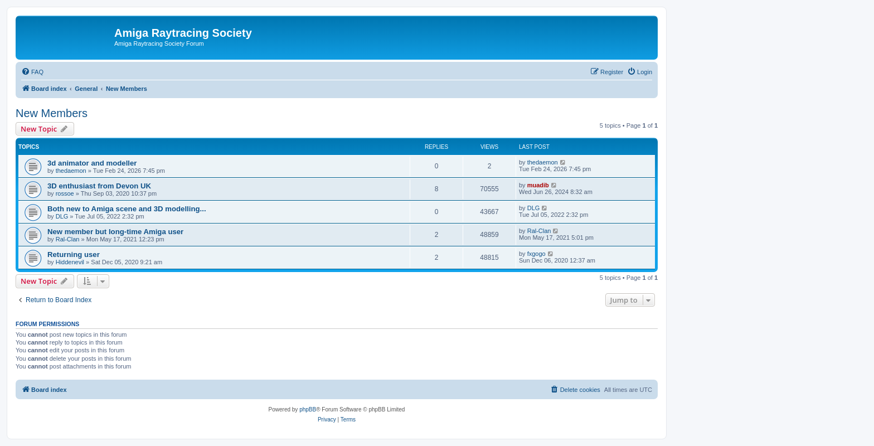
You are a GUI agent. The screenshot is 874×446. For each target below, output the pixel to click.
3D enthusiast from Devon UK (99, 186)
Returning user (73, 254)
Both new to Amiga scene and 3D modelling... (126, 209)
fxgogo (536, 253)
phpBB (307, 409)
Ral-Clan (68, 239)
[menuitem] (32, 72)
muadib (538, 185)
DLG (62, 216)
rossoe (65, 193)
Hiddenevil (70, 262)
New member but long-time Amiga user (115, 231)
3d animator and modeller (92, 163)
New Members (52, 113)
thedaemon (71, 170)
